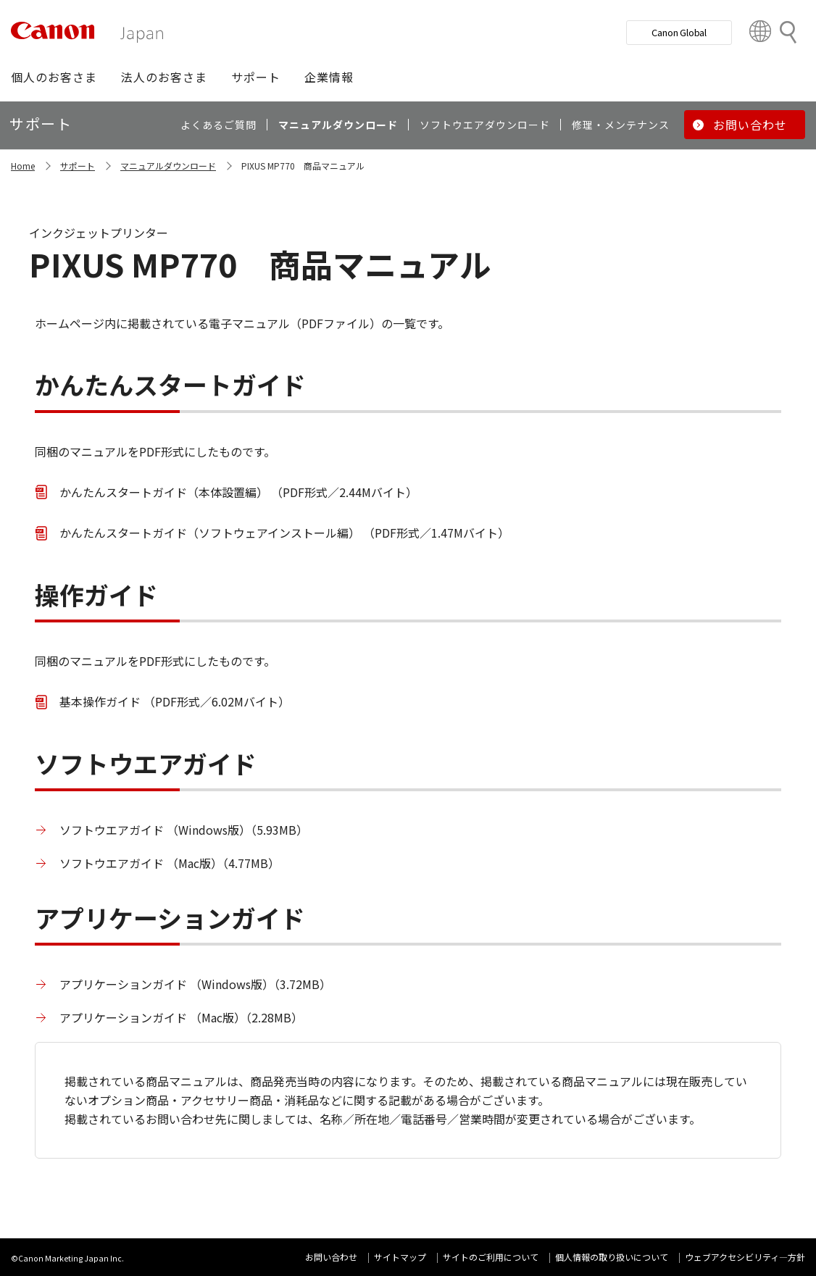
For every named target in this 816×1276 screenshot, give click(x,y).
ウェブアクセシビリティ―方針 (745, 1257)
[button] (54, 77)
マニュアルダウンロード (168, 165)
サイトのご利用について (490, 1257)
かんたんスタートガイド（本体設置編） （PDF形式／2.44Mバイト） (238, 492)
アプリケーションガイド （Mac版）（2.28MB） (181, 1017)
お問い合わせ (331, 1257)
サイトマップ (400, 1257)
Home (23, 165)
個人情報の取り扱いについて (611, 1257)
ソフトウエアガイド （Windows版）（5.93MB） (183, 829)
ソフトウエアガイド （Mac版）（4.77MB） (169, 863)
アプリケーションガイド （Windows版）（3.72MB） (195, 984)
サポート (77, 165)
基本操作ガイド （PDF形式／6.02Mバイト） (174, 701)
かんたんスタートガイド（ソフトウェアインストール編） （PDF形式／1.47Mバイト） (284, 532)
